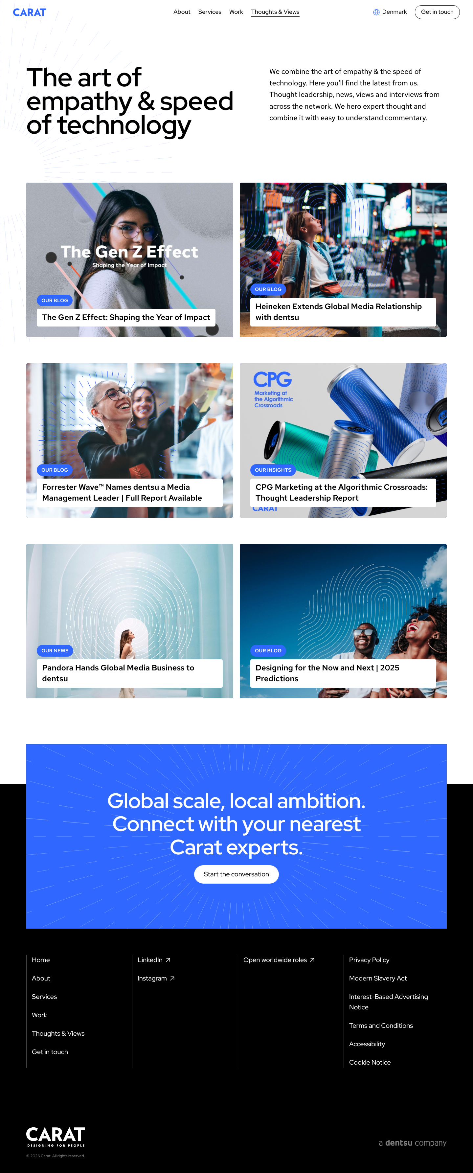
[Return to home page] (29, 12)
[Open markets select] (389, 12)
